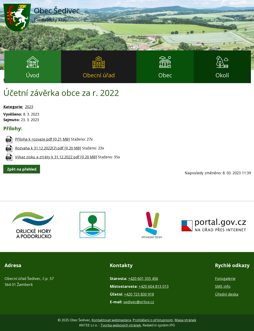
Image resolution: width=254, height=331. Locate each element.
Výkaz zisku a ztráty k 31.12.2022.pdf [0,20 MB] (56, 156)
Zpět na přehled (21, 169)
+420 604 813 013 (154, 286)
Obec (165, 75)
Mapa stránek (185, 320)
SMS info (222, 286)
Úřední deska (226, 294)
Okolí (222, 75)
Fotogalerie (225, 278)
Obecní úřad (99, 75)
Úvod (32, 75)
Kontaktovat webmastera (111, 320)
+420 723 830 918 (139, 294)
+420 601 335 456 (143, 278)
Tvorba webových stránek (120, 325)
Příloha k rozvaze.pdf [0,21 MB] (42, 139)
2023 (29, 106)
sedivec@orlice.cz (138, 301)
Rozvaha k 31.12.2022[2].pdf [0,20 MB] (48, 148)
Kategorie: (13, 106)
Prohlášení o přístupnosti (153, 320)
